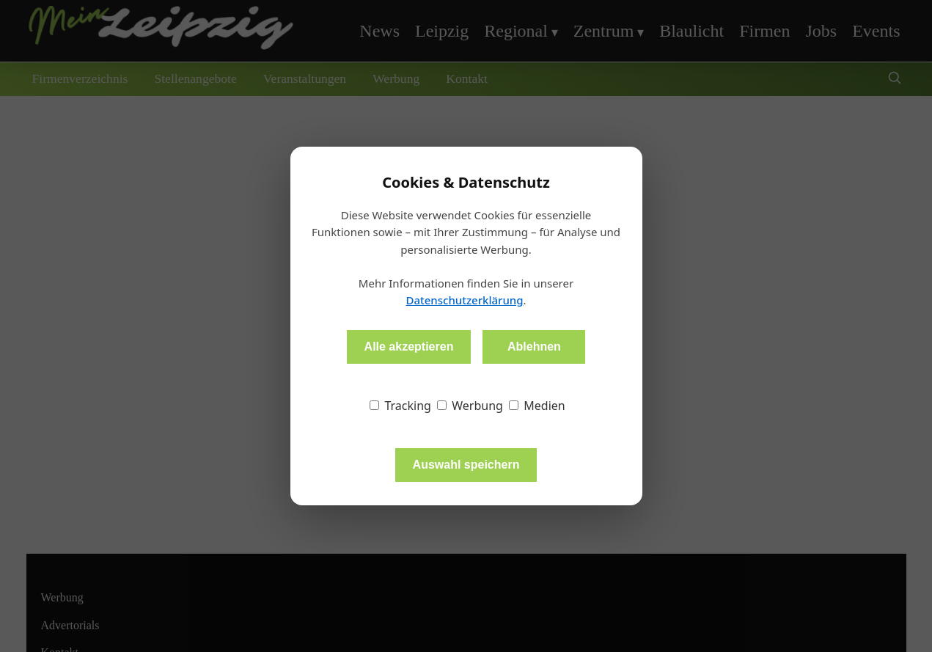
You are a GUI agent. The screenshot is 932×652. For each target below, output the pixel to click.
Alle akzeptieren (409, 346)
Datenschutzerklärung (464, 300)
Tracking (400, 406)
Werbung (470, 406)
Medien (537, 406)
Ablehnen (534, 346)
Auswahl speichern (466, 464)
